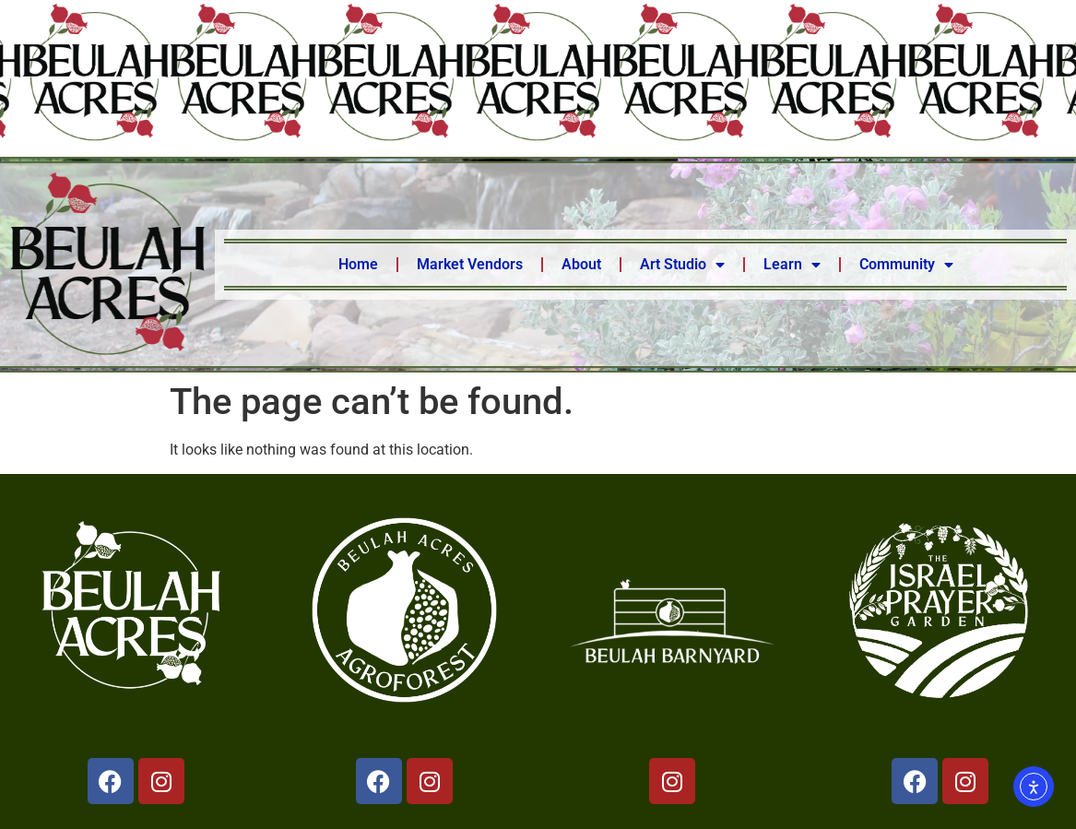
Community (906, 264)
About (581, 264)
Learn (792, 264)
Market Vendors (470, 264)
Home (358, 264)
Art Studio (682, 264)
